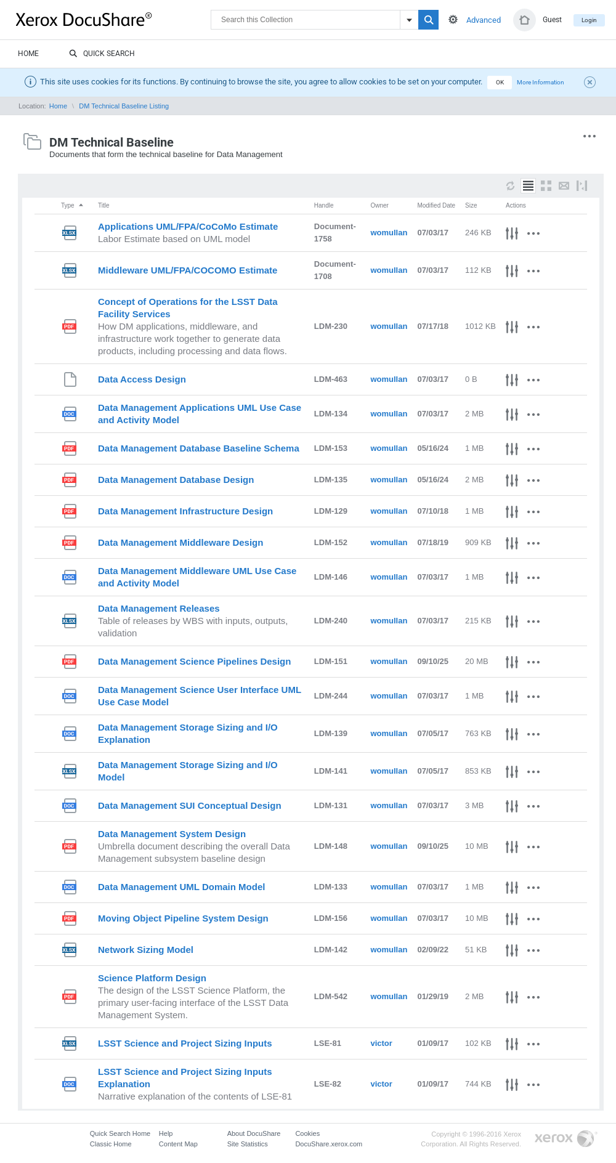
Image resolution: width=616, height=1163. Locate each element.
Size (471, 205)
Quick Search (102, 54)
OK (500, 82)
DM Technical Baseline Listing (124, 106)
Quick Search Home (120, 1133)
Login (589, 20)
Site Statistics (247, 1144)
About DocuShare (254, 1133)
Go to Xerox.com (566, 1139)
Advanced (483, 20)
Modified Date (436, 205)
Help (166, 1133)
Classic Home (111, 1144)
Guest (552, 19)
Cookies (307, 1133)
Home (28, 53)
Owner (379, 205)
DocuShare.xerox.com (328, 1144)
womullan (388, 232)
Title (104, 205)
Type (72, 205)
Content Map (178, 1144)
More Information (540, 82)
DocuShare (113, 19)
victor (381, 1043)
